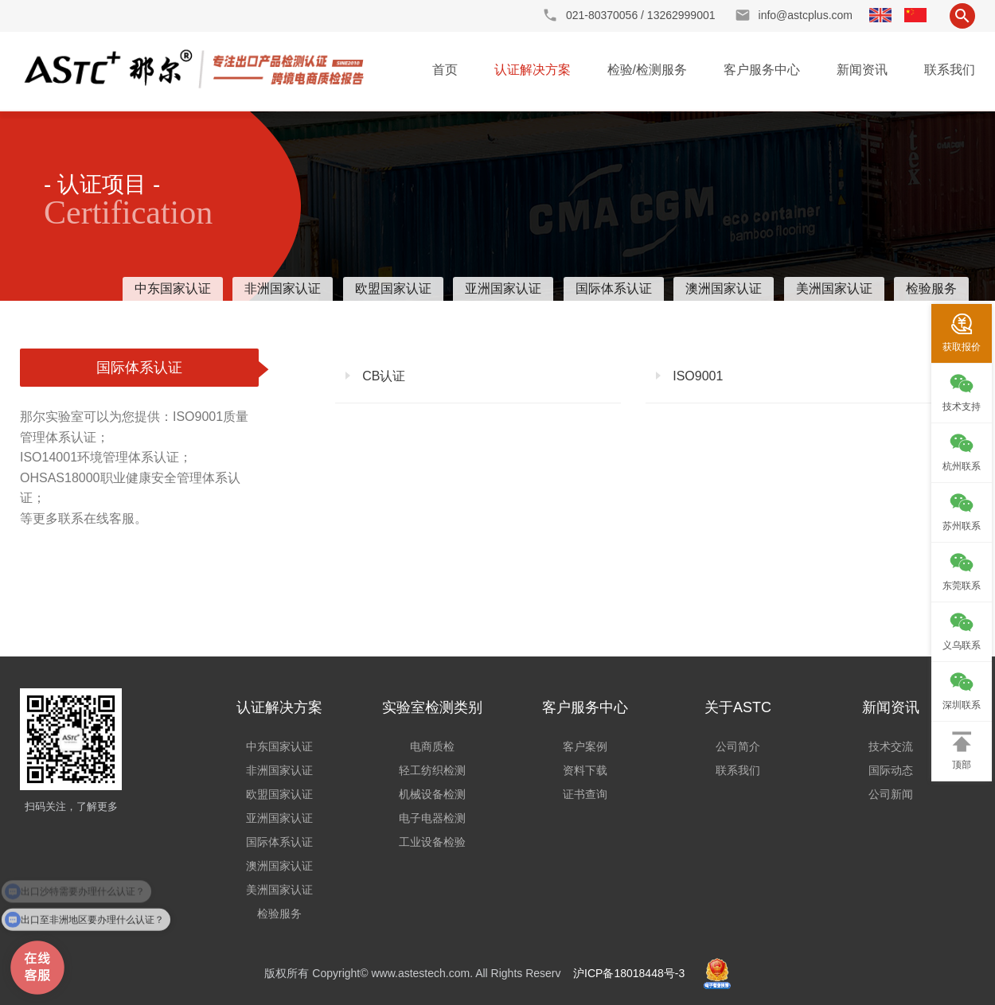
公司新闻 (890, 794)
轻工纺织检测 (432, 770)
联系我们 (949, 69)
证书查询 (585, 794)
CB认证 (382, 376)
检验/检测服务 (647, 69)
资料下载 (585, 770)
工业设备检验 (432, 842)
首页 (445, 69)
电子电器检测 (432, 818)
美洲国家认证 (834, 288)
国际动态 (890, 770)
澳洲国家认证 (723, 288)
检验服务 (931, 288)
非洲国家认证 (282, 288)
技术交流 (890, 746)
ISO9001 (696, 376)
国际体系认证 (614, 288)
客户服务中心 (762, 69)
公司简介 (738, 746)
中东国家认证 (173, 288)
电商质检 (432, 746)
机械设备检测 (432, 794)
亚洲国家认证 (503, 288)
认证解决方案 (532, 69)
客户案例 (585, 746)
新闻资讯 (862, 69)
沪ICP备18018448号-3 (629, 973)
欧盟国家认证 (393, 288)
